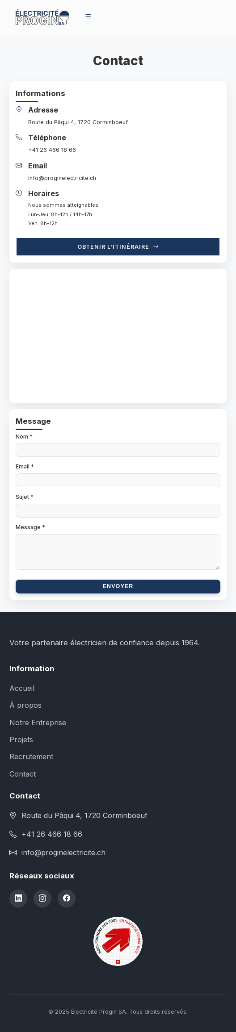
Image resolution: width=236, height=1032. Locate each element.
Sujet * (25, 496)
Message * (30, 527)
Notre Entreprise (37, 722)
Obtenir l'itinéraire (118, 246)
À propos (25, 705)
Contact (22, 773)
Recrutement (31, 756)
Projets (21, 739)
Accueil (21, 688)
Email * (25, 466)
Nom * (24, 436)
